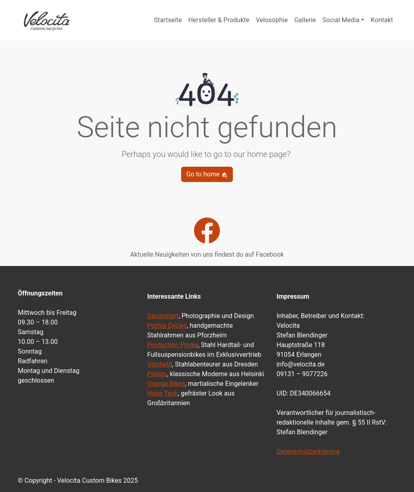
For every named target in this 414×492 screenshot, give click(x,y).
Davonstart (163, 316)
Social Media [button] (340, 20)
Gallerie (305, 20)
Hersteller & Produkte (218, 20)
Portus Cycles (167, 325)
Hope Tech (162, 393)
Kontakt (382, 20)
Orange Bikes (166, 383)
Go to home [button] (207, 174)
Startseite (168, 20)
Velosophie (272, 20)
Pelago (157, 374)
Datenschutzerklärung (308, 451)
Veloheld (159, 364)
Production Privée (172, 345)
